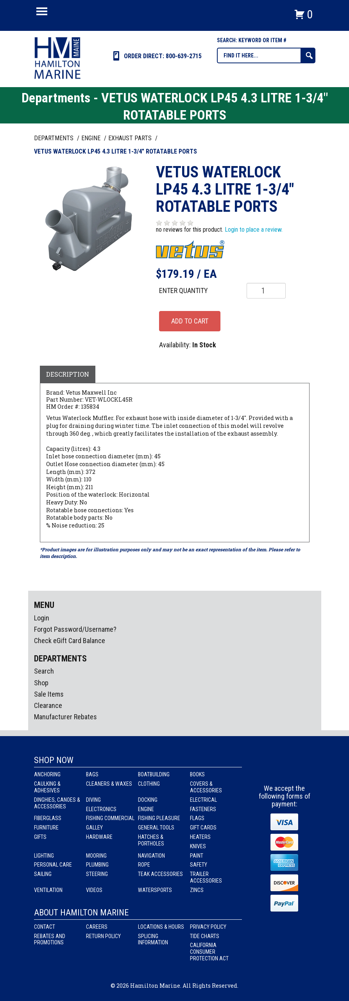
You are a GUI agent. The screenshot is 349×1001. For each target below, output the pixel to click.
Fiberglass (47, 818)
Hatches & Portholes (151, 840)
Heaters (200, 837)
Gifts (40, 837)
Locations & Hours (161, 927)
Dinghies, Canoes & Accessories (57, 803)
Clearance (48, 705)
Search (44, 671)
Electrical (203, 800)
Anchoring (47, 774)
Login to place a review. (254, 229)
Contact (44, 927)
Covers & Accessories (206, 787)
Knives (198, 846)
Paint (196, 856)
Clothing (149, 784)
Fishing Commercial (110, 818)
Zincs (197, 890)
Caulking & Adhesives (47, 787)
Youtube (299, 770)
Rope (144, 865)
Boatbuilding (154, 774)
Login (41, 618)
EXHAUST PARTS (130, 138)
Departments (54, 138)
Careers (96, 927)
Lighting (44, 856)
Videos (94, 890)
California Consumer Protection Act (209, 952)
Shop (41, 683)
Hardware (99, 837)
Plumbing (97, 865)
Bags (92, 774)
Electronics (101, 809)
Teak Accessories (160, 874)
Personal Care (53, 865)
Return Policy (103, 936)
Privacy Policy (208, 927)
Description (67, 374)
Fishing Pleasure (159, 818)
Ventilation (48, 890)
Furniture (46, 827)
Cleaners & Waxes (109, 784)
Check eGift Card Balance (69, 640)
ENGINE (91, 138)
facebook (270, 770)
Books (197, 774)
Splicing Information (153, 939)
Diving (93, 800)
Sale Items (49, 694)
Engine (146, 809)
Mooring (96, 856)
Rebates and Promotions (49, 939)
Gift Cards (203, 827)
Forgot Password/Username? (75, 629)
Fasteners (203, 809)
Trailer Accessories (206, 877)
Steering (97, 874)
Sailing (43, 874)
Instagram (285, 770)
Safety (198, 865)
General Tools (156, 827)
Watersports (155, 890)
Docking (147, 800)
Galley (94, 827)
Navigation (151, 856)
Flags (197, 818)
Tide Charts (204, 936)
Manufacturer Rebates (65, 717)
